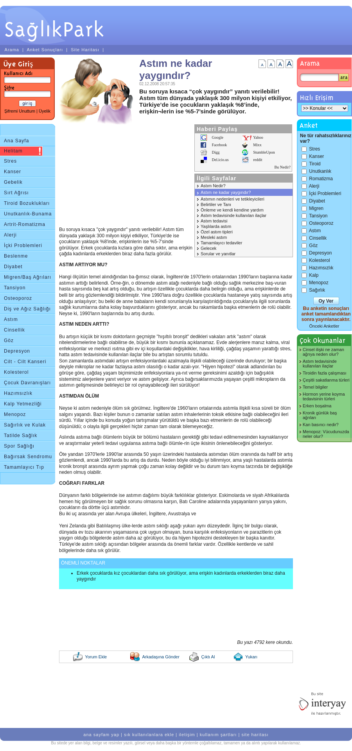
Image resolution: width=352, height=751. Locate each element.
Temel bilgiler (315, 387)
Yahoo (258, 137)
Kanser (12, 171)
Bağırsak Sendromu (28, 456)
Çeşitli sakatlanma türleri (326, 380)
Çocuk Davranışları (27, 382)
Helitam (13, 151)
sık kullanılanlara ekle (149, 734)
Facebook (219, 145)
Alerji (10, 235)
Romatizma (321, 178)
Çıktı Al (208, 656)
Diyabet (13, 266)
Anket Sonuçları (45, 49)
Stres (10, 161)
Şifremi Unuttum (19, 111)
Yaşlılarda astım (216, 226)
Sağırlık (317, 290)
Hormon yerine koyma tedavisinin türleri (324, 396)
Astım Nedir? (213, 185)
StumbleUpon (264, 152)
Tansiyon (14, 287)
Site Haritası (85, 49)
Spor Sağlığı (19, 446)
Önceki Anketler (324, 326)
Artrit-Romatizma (24, 224)
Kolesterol (16, 372)
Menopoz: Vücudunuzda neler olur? (326, 434)
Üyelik (44, 111)
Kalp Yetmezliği (22, 404)
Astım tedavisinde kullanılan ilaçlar (233, 215)
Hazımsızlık (18, 393)
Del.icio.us (220, 160)
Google (217, 137)
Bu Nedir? (283, 167)
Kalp (313, 275)
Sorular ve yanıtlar (218, 253)
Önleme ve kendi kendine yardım (232, 210)
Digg (215, 152)
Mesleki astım (214, 237)
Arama (12, 49)
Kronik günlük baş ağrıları (320, 415)
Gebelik (13, 182)
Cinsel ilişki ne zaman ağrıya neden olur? (323, 352)
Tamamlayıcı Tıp (24, 467)
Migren (316, 208)
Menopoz (15, 414)
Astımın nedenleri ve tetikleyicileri (232, 199)
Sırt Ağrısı (16, 192)
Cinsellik (14, 330)
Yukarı (251, 656)
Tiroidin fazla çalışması (324, 373)
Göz (9, 340)
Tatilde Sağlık (20, 435)
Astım (11, 319)
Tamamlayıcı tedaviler (221, 242)
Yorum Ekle (96, 656)
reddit (257, 160)
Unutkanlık (320, 171)
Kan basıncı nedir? (321, 424)
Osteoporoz (18, 298)
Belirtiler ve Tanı (216, 204)
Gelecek (208, 248)
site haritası (254, 734)
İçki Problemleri (23, 245)
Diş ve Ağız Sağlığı (27, 309)
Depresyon (17, 351)
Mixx (257, 145)
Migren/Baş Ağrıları (27, 277)
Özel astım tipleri (217, 231)
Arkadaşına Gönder (160, 656)
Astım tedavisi (214, 221)
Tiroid (315, 164)
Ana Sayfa (16, 140)
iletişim (187, 734)
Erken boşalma (317, 405)
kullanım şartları (218, 734)
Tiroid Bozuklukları (27, 203)
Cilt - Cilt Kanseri (25, 361)
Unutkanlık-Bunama (28, 214)
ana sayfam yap (101, 734)
